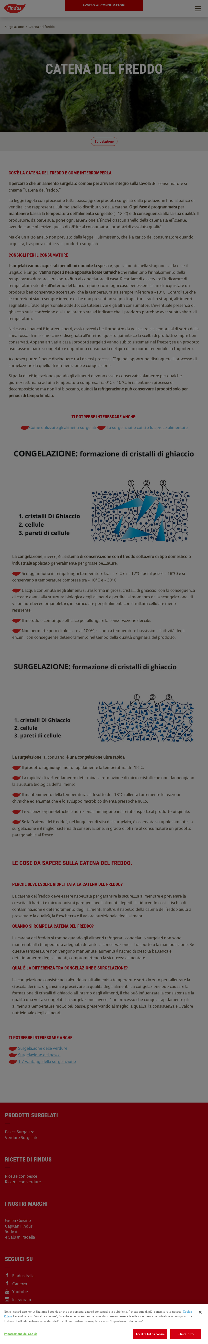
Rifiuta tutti (186, 1334)
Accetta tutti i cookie (150, 1334)
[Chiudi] (200, 1312)
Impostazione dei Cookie (20, 1334)
